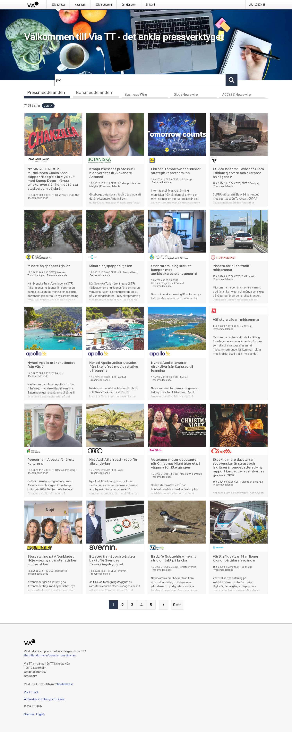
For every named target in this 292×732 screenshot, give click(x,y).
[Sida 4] (141, 605)
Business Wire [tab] (136, 95)
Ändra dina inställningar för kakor (44, 699)
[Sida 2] (122, 605)
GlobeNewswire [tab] (186, 95)
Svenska (29, 714)
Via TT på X (31, 692)
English (40, 714)
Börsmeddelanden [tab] (94, 92)
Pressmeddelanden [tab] (46, 92)
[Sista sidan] (177, 605)
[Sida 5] (151, 605)
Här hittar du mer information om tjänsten (50, 655)
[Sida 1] (113, 605)
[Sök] (140, 80)
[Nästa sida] (163, 605)
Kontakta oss (65, 684)
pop (48, 106)
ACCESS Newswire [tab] (236, 95)
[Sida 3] (132, 605)
